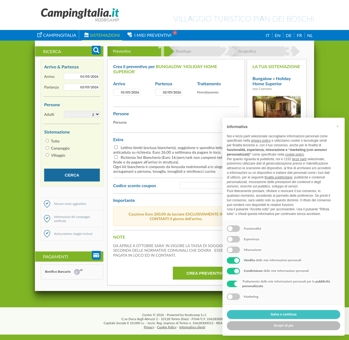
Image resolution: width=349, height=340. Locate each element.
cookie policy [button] (294, 154)
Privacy (149, 327)
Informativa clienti (192, 327)
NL (310, 35)
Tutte (55, 141)
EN (278, 35)
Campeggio (60, 148)
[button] (337, 126)
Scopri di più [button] (284, 325)
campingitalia (56, 35)
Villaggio (58, 155)
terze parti (299, 159)
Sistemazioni (102, 35)
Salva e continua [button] (284, 314)
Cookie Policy (166, 327)
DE (288, 35)
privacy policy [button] (261, 140)
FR (299, 35)
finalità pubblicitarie (278, 177)
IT (268, 35)
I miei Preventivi (149, 35)
